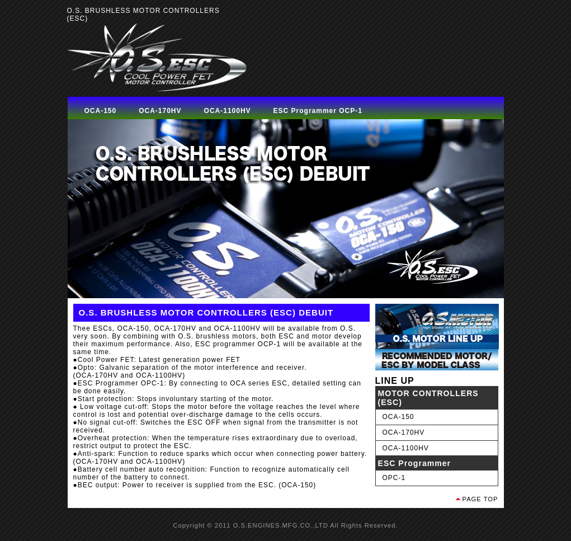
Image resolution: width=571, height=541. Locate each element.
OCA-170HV (160, 111)
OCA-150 (100, 111)
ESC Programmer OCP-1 (317, 111)
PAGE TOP (480, 499)
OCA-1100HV (227, 111)
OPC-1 (394, 478)
